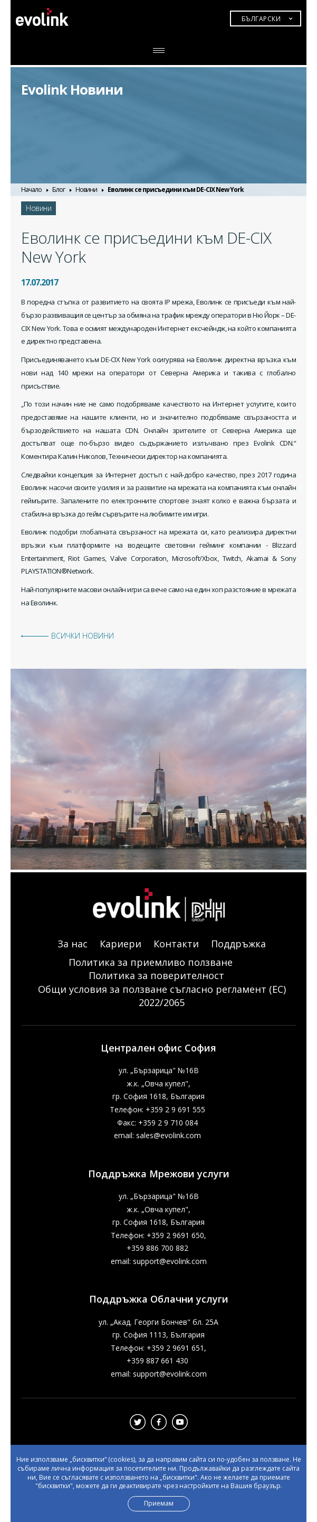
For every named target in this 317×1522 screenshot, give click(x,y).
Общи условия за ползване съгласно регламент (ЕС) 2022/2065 (162, 996)
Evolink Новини (72, 89)
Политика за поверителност (156, 975)
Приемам (159, 1503)
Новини (86, 189)
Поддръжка (238, 943)
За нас (72, 943)
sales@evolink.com (168, 1135)
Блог (58, 189)
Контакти (176, 943)
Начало (31, 189)
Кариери (120, 943)
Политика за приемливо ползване (151, 962)
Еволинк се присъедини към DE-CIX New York (176, 189)
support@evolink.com (170, 1261)
